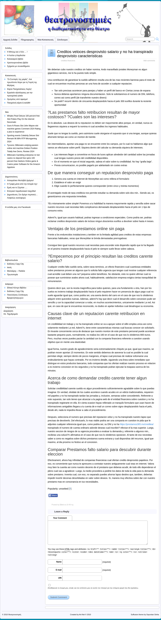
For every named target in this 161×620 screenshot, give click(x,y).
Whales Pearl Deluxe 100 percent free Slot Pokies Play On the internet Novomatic (23, 119)
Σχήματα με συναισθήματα (18, 66)
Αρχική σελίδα (10, 40)
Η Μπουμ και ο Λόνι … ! (17, 52)
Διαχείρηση (8, 311)
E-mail (59, 570)
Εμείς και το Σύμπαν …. (17, 187)
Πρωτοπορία (12, 274)
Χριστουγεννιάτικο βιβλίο (17, 63)
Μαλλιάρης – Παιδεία (16, 271)
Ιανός (9, 267)
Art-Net (82, 614)
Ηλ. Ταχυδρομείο (11, 314)
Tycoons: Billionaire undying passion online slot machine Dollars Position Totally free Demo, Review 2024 (22, 148)
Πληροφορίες (27, 40)
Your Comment (60, 518)
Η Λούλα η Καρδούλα (16, 55)
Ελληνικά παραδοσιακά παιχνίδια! (21, 191)
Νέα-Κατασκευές (46, 40)
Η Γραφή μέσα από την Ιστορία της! (22, 184)
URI (60, 578)
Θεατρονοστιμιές (14, 614)
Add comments (149, 61)
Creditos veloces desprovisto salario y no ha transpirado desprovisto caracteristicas (105, 53)
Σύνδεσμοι (62, 40)
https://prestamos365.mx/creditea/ (136, 424)
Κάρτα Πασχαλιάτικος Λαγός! (19, 89)
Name (59, 562)
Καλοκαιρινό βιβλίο (15, 59)
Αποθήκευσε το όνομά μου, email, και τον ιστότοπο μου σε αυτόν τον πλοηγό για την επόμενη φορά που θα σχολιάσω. (93, 588)
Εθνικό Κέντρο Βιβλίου (16, 288)
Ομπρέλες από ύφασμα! (17, 99)
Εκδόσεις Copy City (15, 264)
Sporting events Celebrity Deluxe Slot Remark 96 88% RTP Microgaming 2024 (23, 138)
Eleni (62, 505)
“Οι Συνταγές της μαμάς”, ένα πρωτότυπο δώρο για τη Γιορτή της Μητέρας (22, 82)
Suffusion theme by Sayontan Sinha (145, 614)
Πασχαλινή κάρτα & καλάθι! (18, 103)
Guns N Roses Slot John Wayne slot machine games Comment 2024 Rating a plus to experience (23, 129)
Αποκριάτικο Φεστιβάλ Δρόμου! (20, 180)
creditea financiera (68, 61)
